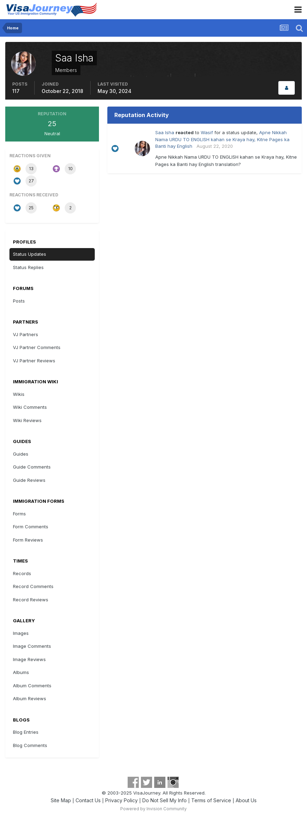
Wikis (18, 394)
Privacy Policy (121, 800)
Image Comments (32, 646)
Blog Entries (25, 732)
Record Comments (33, 586)
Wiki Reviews (27, 420)
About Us (246, 800)
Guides (20, 454)
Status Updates (29, 254)
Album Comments (32, 685)
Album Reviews (29, 698)
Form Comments (30, 526)
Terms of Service (211, 800)
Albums (21, 672)
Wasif (207, 132)
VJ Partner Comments (36, 347)
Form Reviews (28, 540)
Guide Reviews (29, 480)
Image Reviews (29, 659)
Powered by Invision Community (153, 808)
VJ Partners (25, 334)
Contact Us (88, 800)
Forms (19, 513)
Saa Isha (164, 132)
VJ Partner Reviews (34, 360)
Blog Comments (30, 745)
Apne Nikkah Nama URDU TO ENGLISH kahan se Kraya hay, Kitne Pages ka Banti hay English (222, 139)
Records (22, 573)
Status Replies (28, 267)
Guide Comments (32, 467)
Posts (19, 301)
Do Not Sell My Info (164, 800)
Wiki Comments (30, 407)
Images (21, 633)
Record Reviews (30, 599)
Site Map (61, 800)
